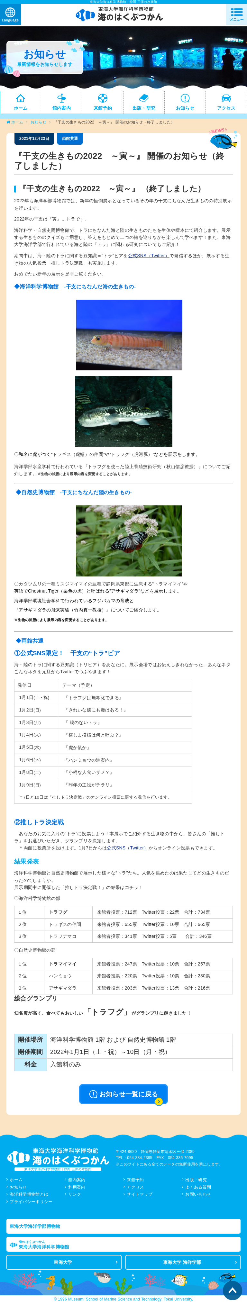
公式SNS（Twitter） (149, 256)
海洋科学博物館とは (29, 1195)
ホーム (17, 123)
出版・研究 (196, 1180)
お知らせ (38, 123)
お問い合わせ (198, 1195)
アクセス (135, 1188)
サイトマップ (139, 1195)
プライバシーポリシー (31, 1203)
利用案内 (76, 1188)
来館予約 (135, 1180)
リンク (74, 1195)
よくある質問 (198, 1188)
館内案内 (76, 1180)
